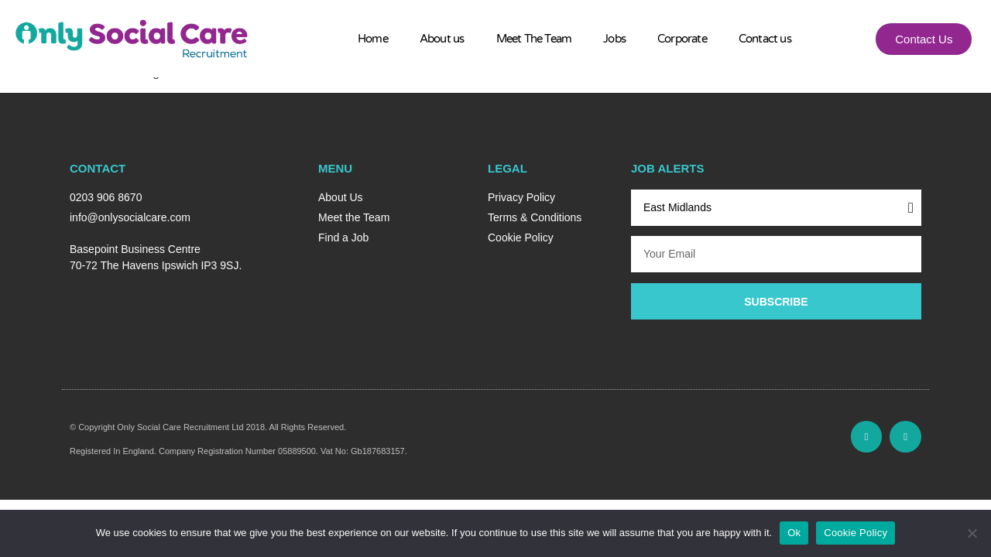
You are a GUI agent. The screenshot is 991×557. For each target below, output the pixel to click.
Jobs (614, 39)
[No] (971, 533)
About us (442, 39)
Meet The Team (534, 39)
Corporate (682, 39)
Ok (794, 532)
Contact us (765, 39)
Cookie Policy (855, 532)
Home (373, 39)
